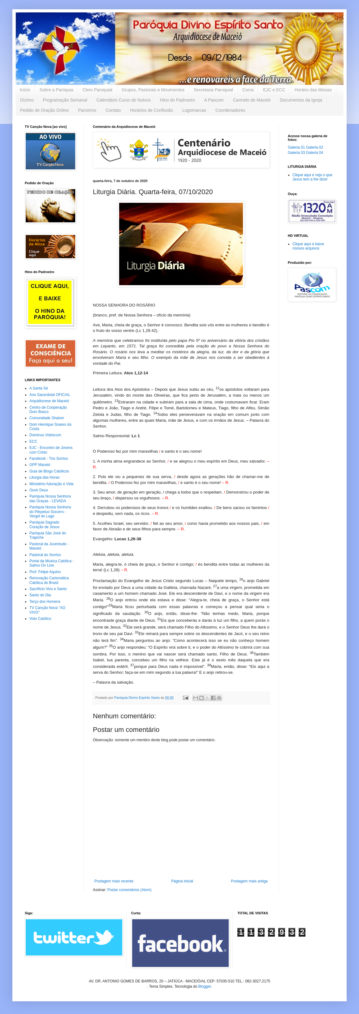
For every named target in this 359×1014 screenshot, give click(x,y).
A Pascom (214, 100)
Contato (113, 110)
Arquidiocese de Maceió (49, 401)
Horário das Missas (313, 89)
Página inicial (182, 881)
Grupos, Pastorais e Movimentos (153, 89)
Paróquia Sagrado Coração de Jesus (44, 524)
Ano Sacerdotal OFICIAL (49, 395)
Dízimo (27, 100)
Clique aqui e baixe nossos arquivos (308, 246)
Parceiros (87, 110)
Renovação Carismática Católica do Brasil (49, 580)
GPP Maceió (39, 465)
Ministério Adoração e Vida (51, 484)
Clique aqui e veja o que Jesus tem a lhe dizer (312, 177)
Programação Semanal (65, 100)
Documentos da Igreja (301, 100)
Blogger (204, 986)
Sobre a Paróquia (56, 89)
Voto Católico (40, 618)
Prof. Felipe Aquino (45, 572)
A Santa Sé (38, 388)
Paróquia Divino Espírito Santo (137, 697)
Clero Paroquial (97, 89)
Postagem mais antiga (249, 881)
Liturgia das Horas (44, 477)
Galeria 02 (314, 147)
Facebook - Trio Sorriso (48, 458)
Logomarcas (194, 110)
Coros (248, 89)
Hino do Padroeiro (177, 100)
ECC (33, 441)
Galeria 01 (296, 147)
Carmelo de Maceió (251, 100)
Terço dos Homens (44, 601)
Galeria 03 (296, 152)
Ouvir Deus (38, 490)
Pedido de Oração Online (44, 110)
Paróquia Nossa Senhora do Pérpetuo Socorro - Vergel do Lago (50, 511)
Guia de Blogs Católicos (49, 471)
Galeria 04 (314, 152)
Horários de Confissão (151, 110)
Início (25, 89)
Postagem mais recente (113, 881)
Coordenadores (230, 110)
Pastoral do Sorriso (45, 555)
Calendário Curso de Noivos (124, 100)
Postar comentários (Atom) (129, 890)
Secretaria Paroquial (213, 89)
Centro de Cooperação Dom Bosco (48, 409)
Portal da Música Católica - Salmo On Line (51, 563)
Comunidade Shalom (46, 418)
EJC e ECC (274, 89)
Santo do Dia (40, 595)
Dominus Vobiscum (45, 435)
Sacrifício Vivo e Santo (48, 589)
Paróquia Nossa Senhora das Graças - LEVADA (50, 498)
